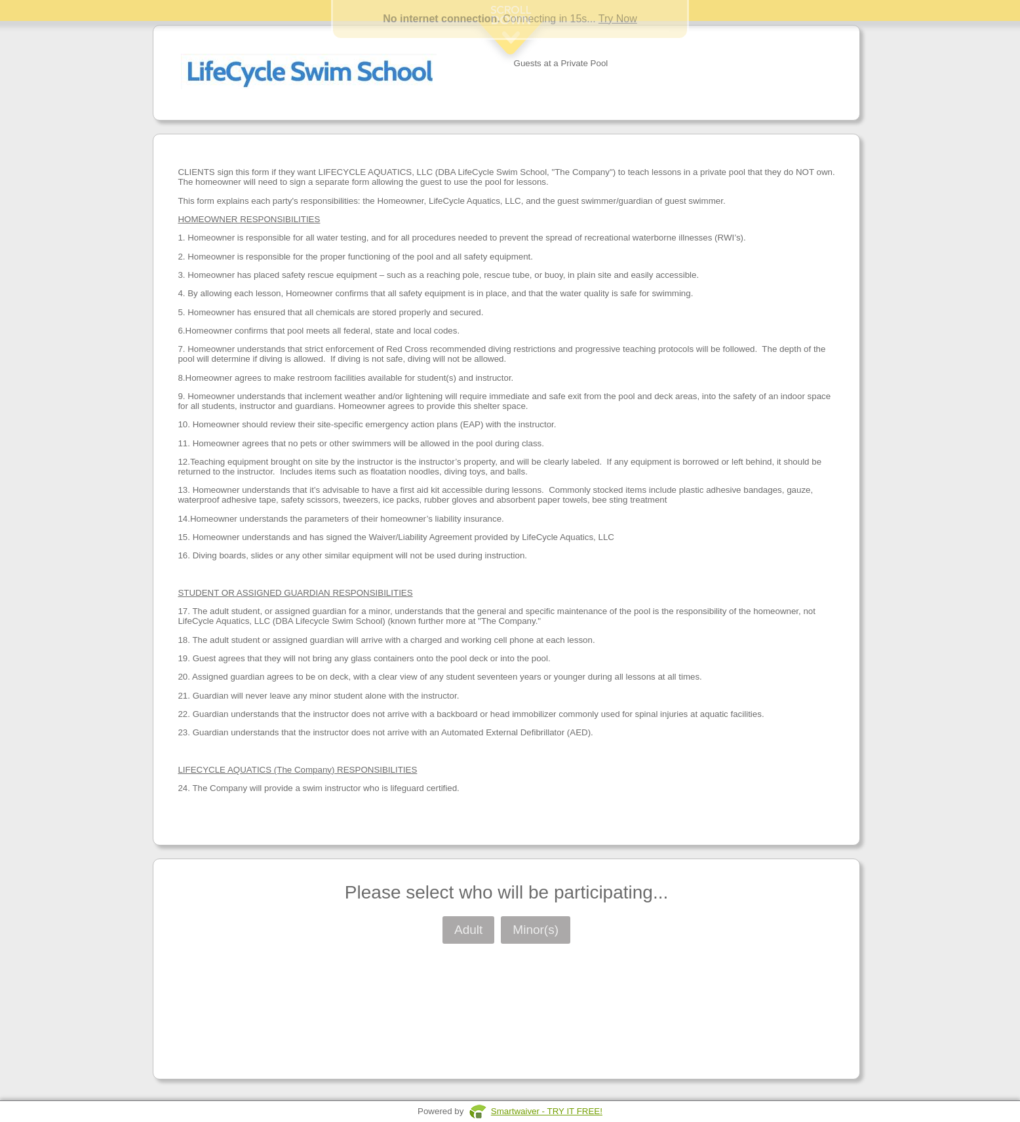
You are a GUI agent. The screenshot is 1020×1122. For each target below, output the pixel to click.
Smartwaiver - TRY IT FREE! (546, 1111)
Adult (468, 930)
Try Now (617, 18)
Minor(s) (536, 930)
